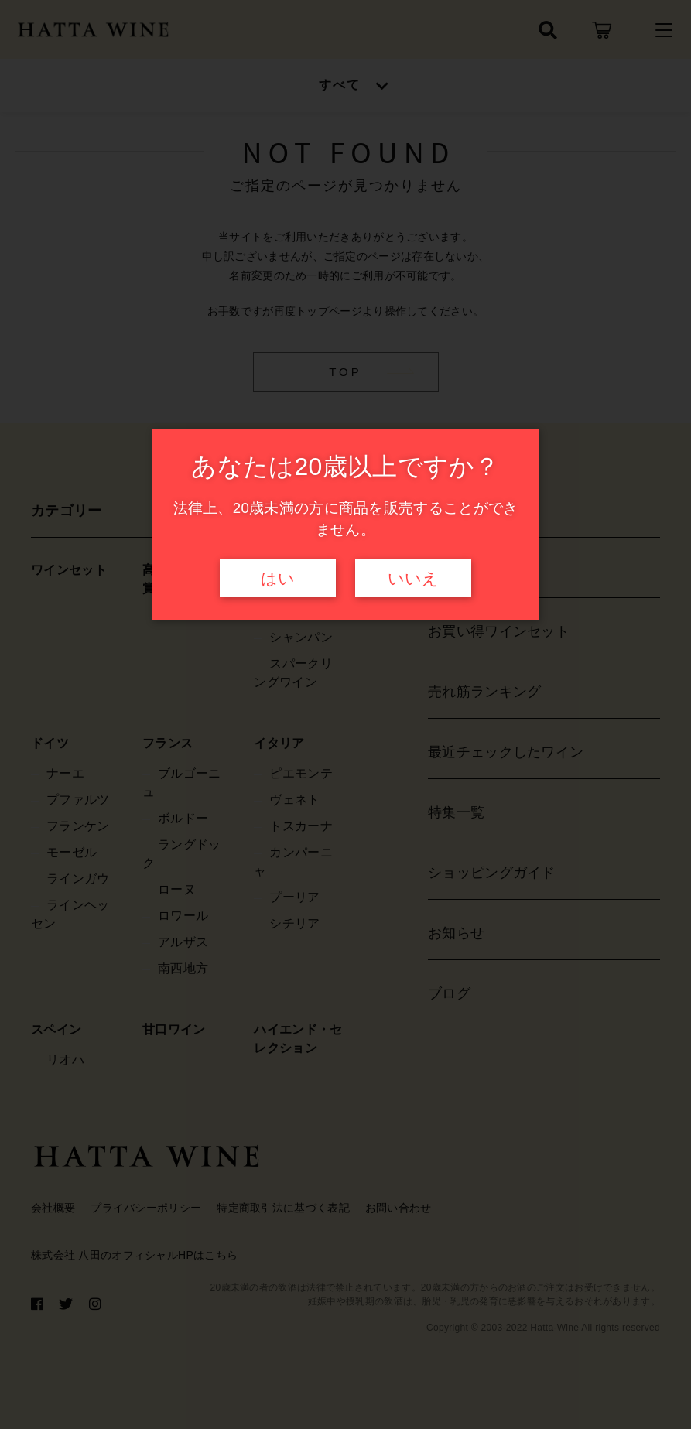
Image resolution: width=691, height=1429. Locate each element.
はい (278, 578)
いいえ (413, 578)
